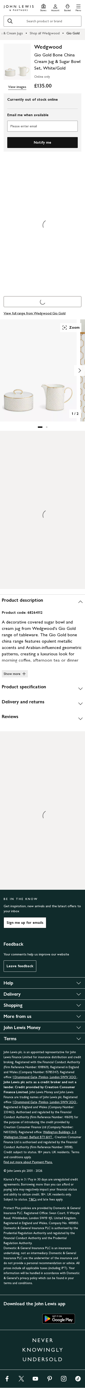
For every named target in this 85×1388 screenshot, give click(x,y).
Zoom (71, 327)
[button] (78, 7)
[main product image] (17, 62)
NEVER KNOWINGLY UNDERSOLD (42, 1350)
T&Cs (32, 1199)
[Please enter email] (42, 126)
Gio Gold (73, 33)
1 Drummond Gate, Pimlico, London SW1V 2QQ (45, 1077)
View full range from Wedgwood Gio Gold (35, 313)
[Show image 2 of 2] (79, 370)
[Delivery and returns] (42, 703)
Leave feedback (20, 966)
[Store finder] (43, 7)
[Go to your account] (55, 7)
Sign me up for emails (25, 922)
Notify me (42, 142)
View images (17, 87)
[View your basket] (67, 7)
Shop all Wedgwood (45, 33)
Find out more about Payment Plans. (28, 1162)
